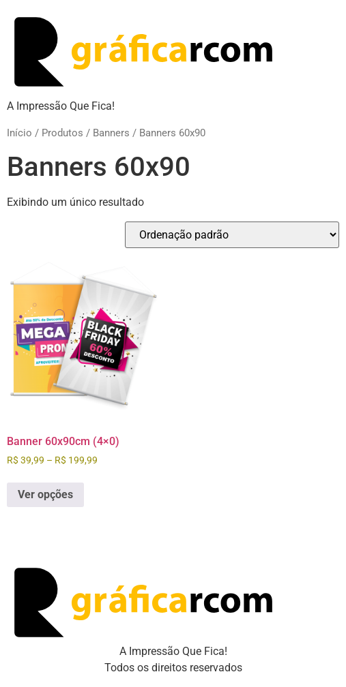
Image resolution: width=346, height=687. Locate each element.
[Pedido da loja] (232, 235)
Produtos (62, 133)
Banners (111, 133)
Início (19, 133)
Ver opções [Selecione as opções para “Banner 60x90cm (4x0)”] (45, 494)
